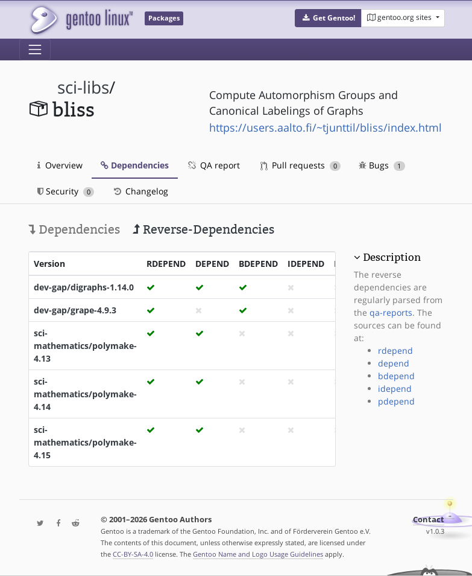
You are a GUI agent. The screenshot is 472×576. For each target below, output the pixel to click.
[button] (328, 18)
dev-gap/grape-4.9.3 (75, 310)
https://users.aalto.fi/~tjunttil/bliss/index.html (325, 127)
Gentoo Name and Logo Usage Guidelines (258, 553)
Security (66, 191)
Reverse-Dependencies (203, 229)
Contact (428, 519)
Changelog (140, 191)
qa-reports (391, 312)
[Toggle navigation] (35, 49)
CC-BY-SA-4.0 (133, 553)
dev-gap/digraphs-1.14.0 (84, 287)
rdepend (395, 350)
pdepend (396, 401)
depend (393, 363)
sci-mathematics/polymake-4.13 (85, 345)
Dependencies (135, 165)
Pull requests (300, 165)
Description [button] (392, 257)
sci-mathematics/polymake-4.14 (85, 394)
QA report (213, 165)
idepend (395, 388)
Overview (60, 165)
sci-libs (83, 87)
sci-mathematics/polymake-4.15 (85, 442)
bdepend (396, 376)
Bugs (382, 165)
